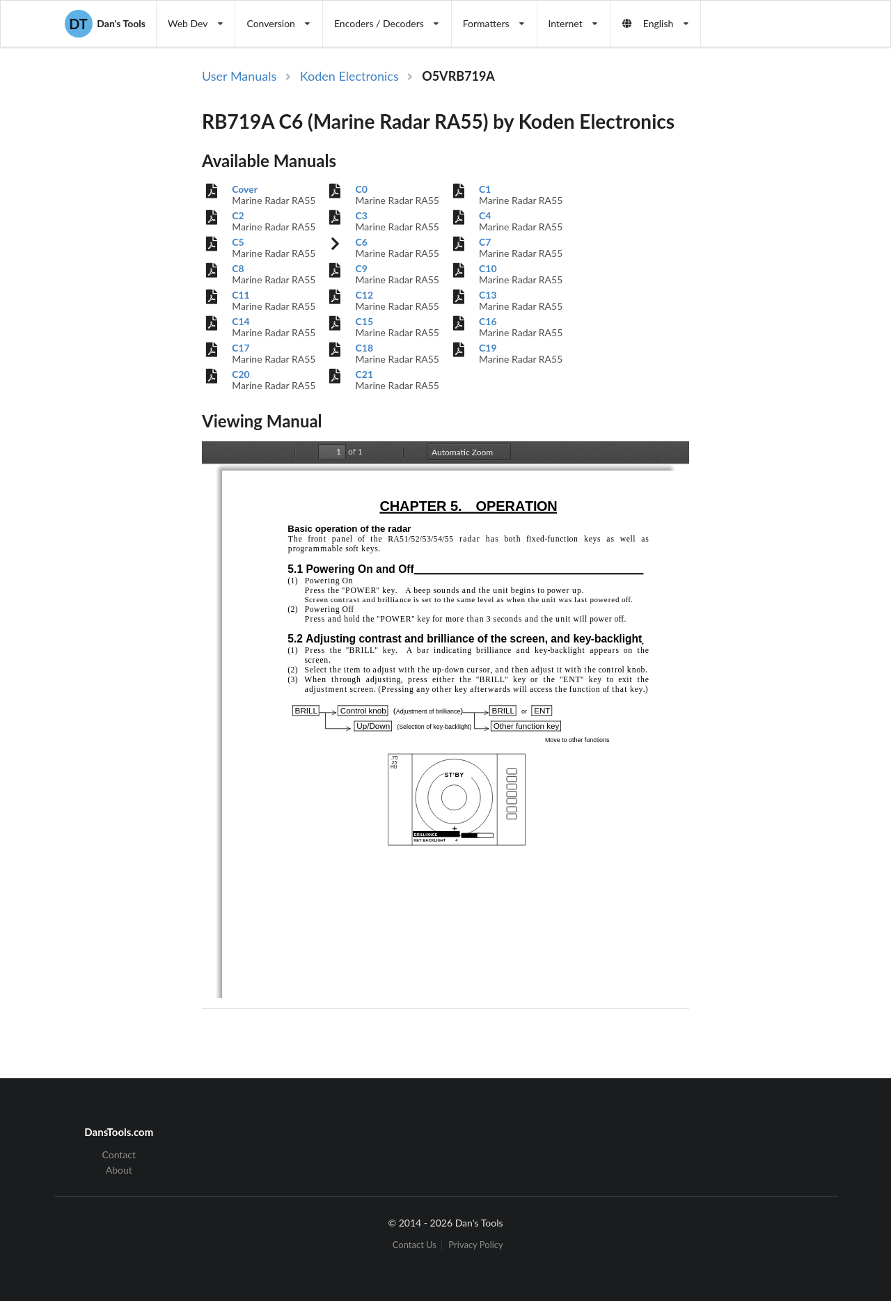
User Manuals (239, 76)
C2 (238, 215)
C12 (365, 295)
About (119, 1170)
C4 (485, 215)
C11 (241, 295)
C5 (238, 242)
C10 (488, 268)
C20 (241, 374)
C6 (362, 242)
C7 (485, 242)
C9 (362, 268)
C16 (488, 321)
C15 (365, 321)
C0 (362, 189)
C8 (238, 268)
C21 (365, 374)
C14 (241, 321)
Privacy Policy (475, 1245)
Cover (245, 189)
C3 (362, 215)
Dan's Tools (105, 24)
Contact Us (414, 1245)
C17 (241, 348)
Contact (119, 1154)
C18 (365, 348)
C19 (488, 348)
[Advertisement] (768, 294)
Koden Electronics (349, 76)
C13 (488, 295)
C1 (485, 189)
